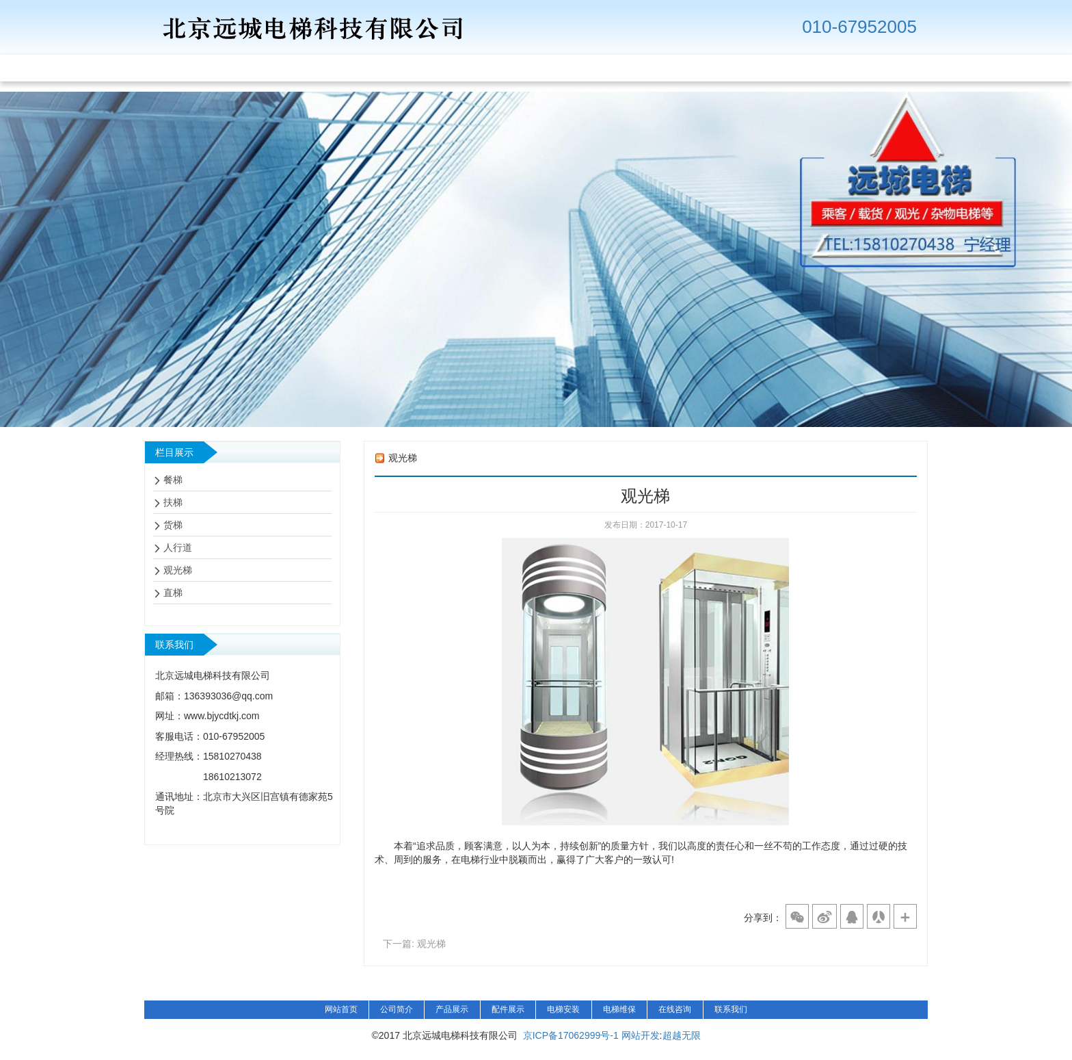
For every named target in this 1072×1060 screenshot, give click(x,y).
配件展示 (508, 1009)
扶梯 (173, 502)
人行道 (177, 547)
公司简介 (396, 1009)
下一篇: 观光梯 (414, 943)
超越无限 (681, 1035)
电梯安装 (563, 1009)
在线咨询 (674, 1009)
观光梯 (177, 570)
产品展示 (452, 1009)
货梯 (173, 524)
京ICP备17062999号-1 (571, 1035)
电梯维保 (619, 1009)
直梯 (173, 592)
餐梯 (173, 479)
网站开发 (640, 1035)
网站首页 (341, 1009)
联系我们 (730, 1009)
